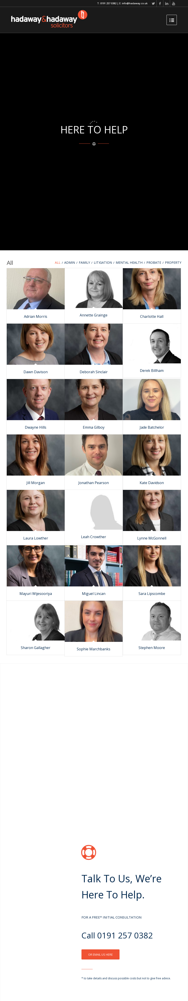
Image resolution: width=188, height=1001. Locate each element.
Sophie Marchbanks (93, 649)
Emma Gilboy (94, 427)
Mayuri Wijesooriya (35, 593)
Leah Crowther (93, 536)
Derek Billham (152, 370)
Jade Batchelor (152, 427)
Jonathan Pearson (93, 482)
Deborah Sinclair (94, 371)
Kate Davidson (152, 482)
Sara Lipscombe (152, 593)
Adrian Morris (35, 316)
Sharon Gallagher (35, 647)
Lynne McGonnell (151, 538)
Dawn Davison (36, 371)
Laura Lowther (35, 538)
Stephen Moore (152, 647)
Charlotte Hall (151, 316)
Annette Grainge (93, 315)
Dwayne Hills (35, 427)
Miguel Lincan (93, 593)
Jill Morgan (35, 482)
